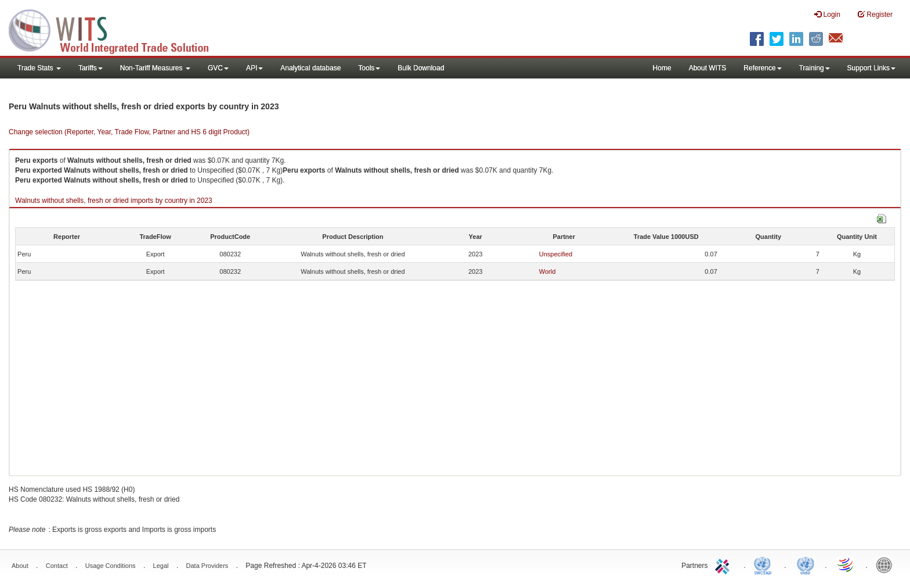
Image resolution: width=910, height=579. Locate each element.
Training (814, 68)
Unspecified (555, 254)
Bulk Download (421, 68)
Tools (369, 68)
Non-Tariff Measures (155, 68)
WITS (116, 29)
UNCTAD (765, 564)
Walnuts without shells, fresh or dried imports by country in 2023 (113, 200)
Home (662, 68)
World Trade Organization (846, 564)
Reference (762, 68)
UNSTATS (805, 564)
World (547, 271)
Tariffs (90, 68)
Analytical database (310, 68)
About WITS (708, 68)
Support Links (871, 68)
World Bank (886, 564)
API (254, 68)
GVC (218, 68)
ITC (724, 564)
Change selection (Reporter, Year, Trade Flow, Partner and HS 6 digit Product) (129, 132)
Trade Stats (39, 68)
